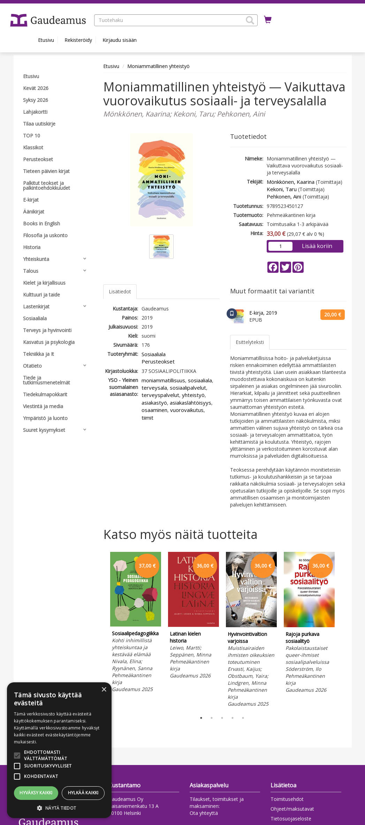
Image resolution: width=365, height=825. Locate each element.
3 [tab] (222, 717)
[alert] (59, 750)
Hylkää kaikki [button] (83, 793)
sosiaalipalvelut (188, 387)
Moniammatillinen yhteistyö (158, 66)
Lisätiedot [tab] (120, 291)
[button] (250, 20)
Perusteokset (158, 361)
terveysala (154, 387)
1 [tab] (201, 717)
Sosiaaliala (154, 354)
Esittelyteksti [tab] (250, 342)
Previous (101, 630)
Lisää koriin (317, 246)
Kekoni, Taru (282, 189)
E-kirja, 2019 (263, 312)
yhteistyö (193, 394)
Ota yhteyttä (204, 813)
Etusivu (46, 40)
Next (343, 630)
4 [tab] (232, 717)
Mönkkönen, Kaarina (290, 181)
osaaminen (154, 409)
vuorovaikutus (187, 409)
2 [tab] (211, 717)
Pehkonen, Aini (284, 196)
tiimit (147, 417)
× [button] (103, 689)
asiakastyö (154, 402)
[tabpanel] (136, 623)
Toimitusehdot (287, 799)
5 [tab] (242, 717)
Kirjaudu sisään (119, 40)
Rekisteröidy (78, 40)
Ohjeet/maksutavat (292, 808)
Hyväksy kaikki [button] (36, 793)
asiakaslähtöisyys (190, 402)
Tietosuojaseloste (291, 818)
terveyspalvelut (160, 394)
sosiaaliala (200, 380)
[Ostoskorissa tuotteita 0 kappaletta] (267, 20)
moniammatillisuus (163, 380)
